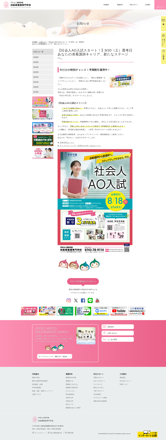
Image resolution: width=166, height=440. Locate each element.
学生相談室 (97, 394)
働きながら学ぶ (98, 387)
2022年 (36, 77)
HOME (34, 42)
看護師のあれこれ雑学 (73, 408)
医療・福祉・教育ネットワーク (42, 391)
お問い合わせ (112, 333)
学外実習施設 (36, 387)
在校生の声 (69, 398)
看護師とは (69, 381)
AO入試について (125, 381)
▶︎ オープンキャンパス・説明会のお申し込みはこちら (79, 146)
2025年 (36, 62)
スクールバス (97, 384)
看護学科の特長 (71, 377)
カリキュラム (70, 391)
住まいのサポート (99, 381)
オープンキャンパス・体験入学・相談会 (53, 356)
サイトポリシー (40, 432)
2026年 (36, 57)
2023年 (36, 72)
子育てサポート (98, 391)
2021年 (36, 82)
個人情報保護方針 (56, 432)
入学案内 (147, 4)
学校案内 (106, 4)
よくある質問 (112, 339)
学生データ (69, 404)
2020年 (36, 87)
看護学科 (120, 4)
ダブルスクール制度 (100, 398)
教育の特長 (36, 377)
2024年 (36, 67)
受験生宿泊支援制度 (100, 401)
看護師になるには (72, 384)
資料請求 (110, 326)
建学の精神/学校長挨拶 (39, 381)
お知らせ (42, 42)
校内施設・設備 (37, 384)
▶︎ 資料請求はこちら (66, 142)
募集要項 (123, 377)
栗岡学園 (70, 432)
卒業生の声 (69, 401)
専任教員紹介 (70, 394)
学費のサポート (98, 377)
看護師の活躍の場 (72, 387)
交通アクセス (160, 7)
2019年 (36, 92)
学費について (124, 384)
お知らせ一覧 (38, 52)
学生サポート (134, 4)
